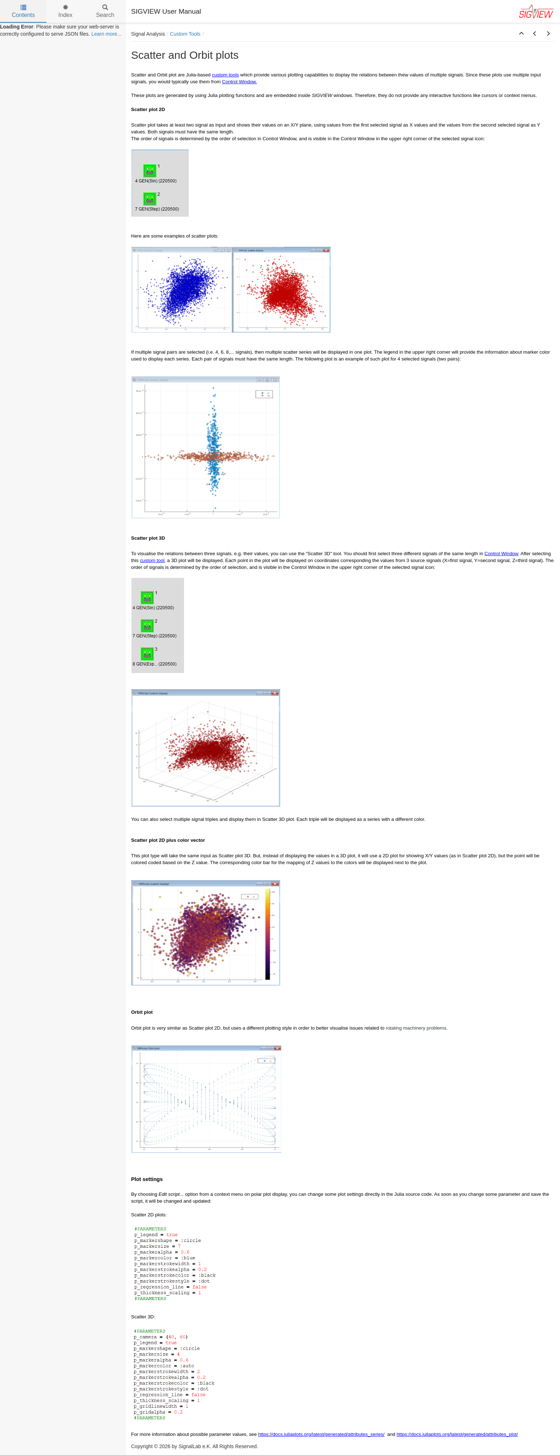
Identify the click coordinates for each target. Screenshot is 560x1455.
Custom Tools (185, 34)
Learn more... (106, 34)
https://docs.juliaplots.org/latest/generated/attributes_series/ (321, 1434)
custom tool (152, 560)
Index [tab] (65, 11)
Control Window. (239, 81)
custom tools (225, 75)
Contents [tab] (23, 11)
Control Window (501, 553)
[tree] (63, 30)
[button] (521, 34)
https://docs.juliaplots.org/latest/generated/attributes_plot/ (457, 1434)
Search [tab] (105, 11)
